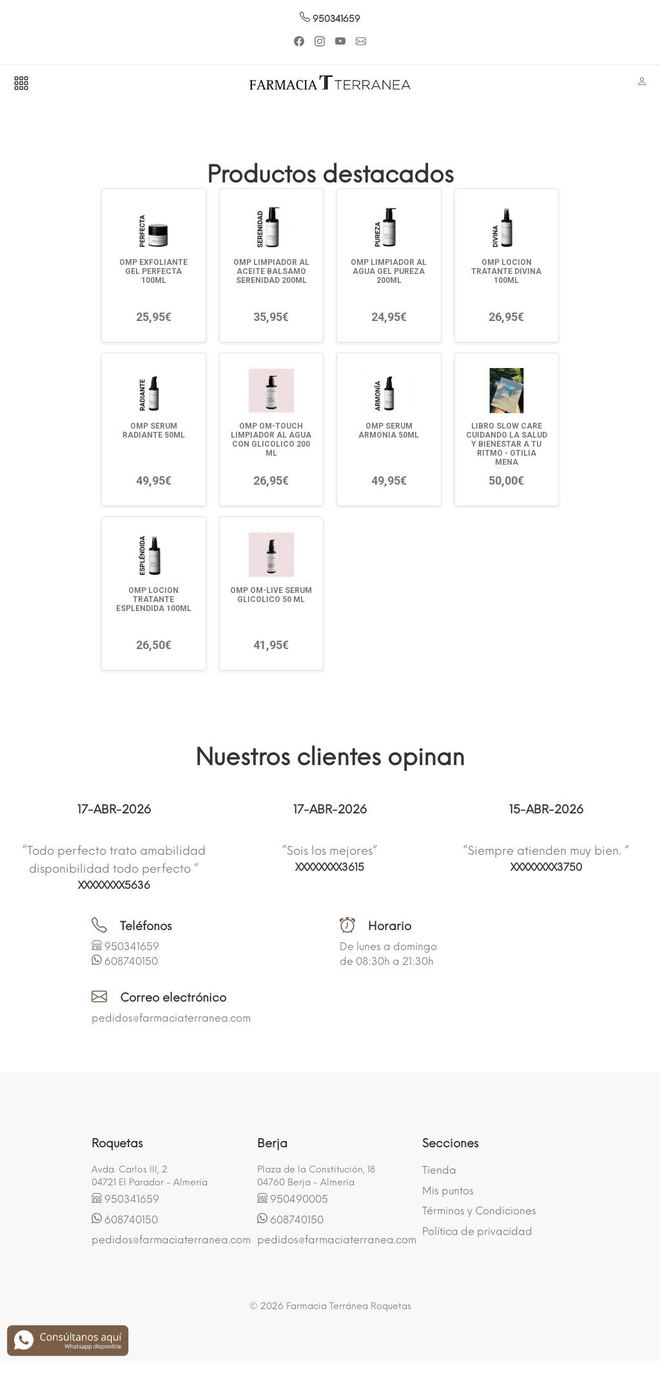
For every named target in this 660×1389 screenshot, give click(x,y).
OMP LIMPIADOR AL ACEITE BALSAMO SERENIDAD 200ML (271, 271)
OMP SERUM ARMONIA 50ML (388, 431)
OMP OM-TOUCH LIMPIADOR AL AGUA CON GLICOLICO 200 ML (271, 440)
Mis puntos (448, 1191)
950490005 (299, 1199)
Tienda (439, 1170)
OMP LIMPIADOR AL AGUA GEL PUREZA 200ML (389, 271)
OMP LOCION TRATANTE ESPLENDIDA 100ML (153, 599)
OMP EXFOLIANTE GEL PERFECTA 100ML (153, 271)
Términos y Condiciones (479, 1211)
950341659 (330, 19)
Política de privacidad (477, 1231)
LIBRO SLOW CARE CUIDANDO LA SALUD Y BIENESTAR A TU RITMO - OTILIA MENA (506, 444)
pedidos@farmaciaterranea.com (171, 1018)
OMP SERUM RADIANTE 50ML (153, 431)
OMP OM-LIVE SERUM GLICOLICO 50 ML (271, 595)
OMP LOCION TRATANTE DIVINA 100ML (506, 271)
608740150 (131, 961)
